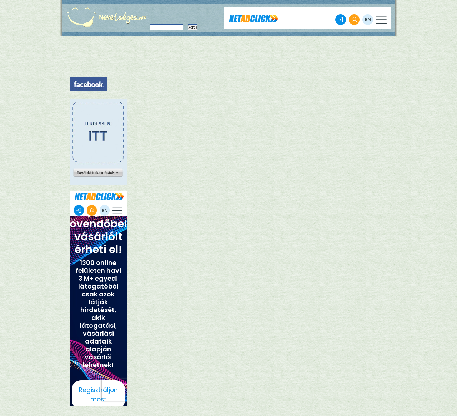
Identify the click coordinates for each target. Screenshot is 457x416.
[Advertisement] (98, 146)
